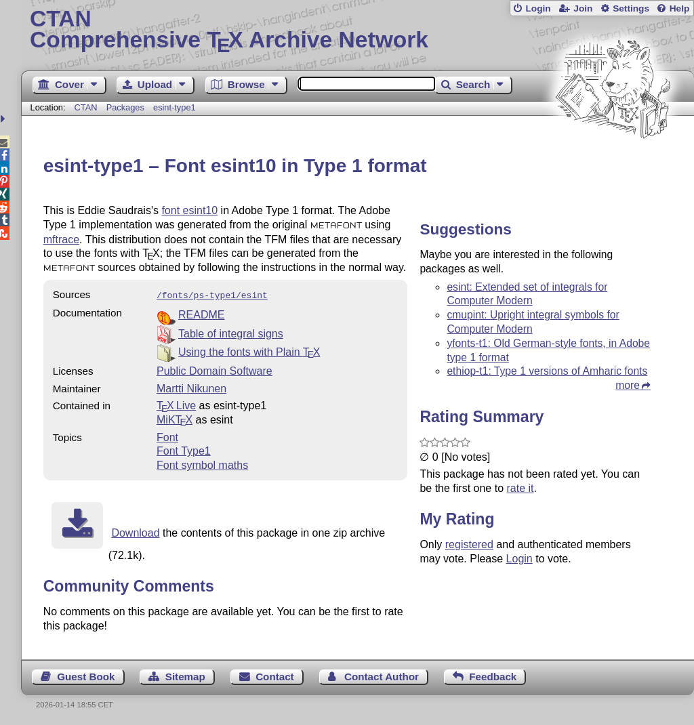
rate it (519, 488)
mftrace (61, 239)
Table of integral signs (230, 332)
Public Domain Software (214, 369)
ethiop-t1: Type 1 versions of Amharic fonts (547, 371)
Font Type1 (184, 449)
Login (537, 8)
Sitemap (185, 675)
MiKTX (174, 418)
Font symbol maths (202, 464)
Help (680, 8)
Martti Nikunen (191, 387)
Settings (631, 8)
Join (582, 8)
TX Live (176, 404)
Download (135, 531)
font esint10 (189, 210)
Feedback (492, 675)
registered (469, 544)
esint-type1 (174, 107)
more (627, 385)
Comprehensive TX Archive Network (357, 30)
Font (167, 436)
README (201, 313)
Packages (126, 107)
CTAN (86, 107)
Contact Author (381, 675)
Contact (275, 675)
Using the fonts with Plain (249, 350)
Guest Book (86, 675)
